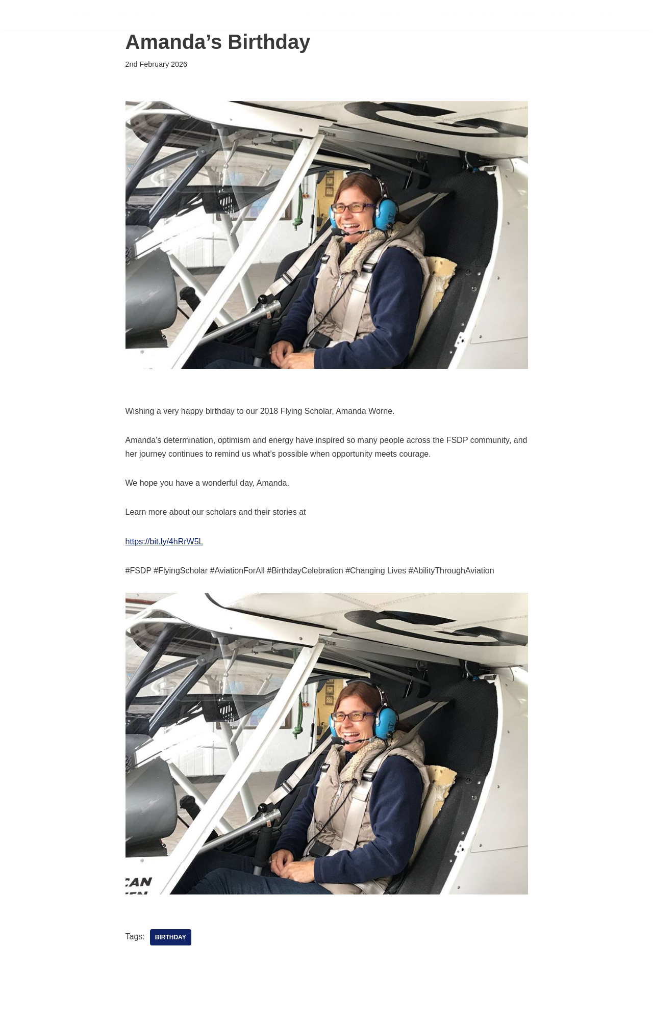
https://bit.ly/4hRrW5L (164, 541)
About (564, 15)
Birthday (170, 937)
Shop (603, 15)
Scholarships (323, 15)
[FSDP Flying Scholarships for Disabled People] (96, 15)
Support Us (396, 15)
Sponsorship (466, 15)
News (523, 15)
